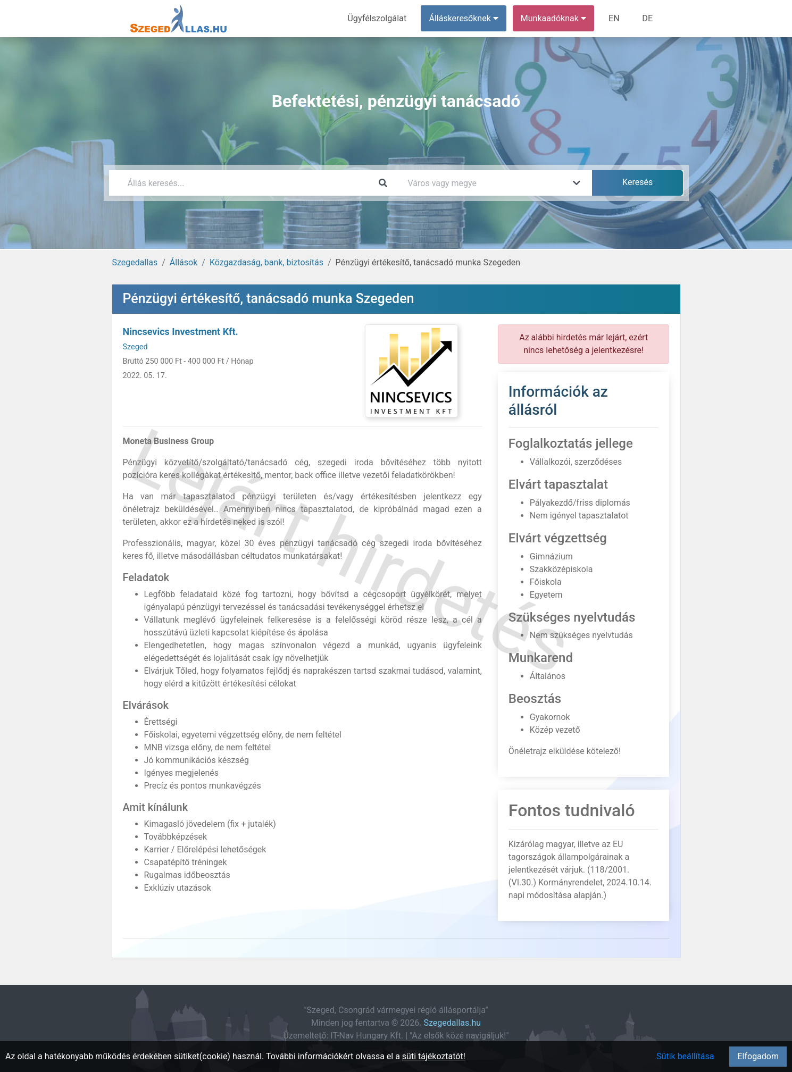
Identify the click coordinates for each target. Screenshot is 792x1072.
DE (648, 18)
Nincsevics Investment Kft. (180, 331)
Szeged (135, 346)
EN (614, 18)
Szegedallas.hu (452, 1023)
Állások (183, 262)
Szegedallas (135, 262)
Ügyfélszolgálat (378, 18)
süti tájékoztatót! (433, 1056)
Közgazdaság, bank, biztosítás (266, 262)
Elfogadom (758, 1056)
